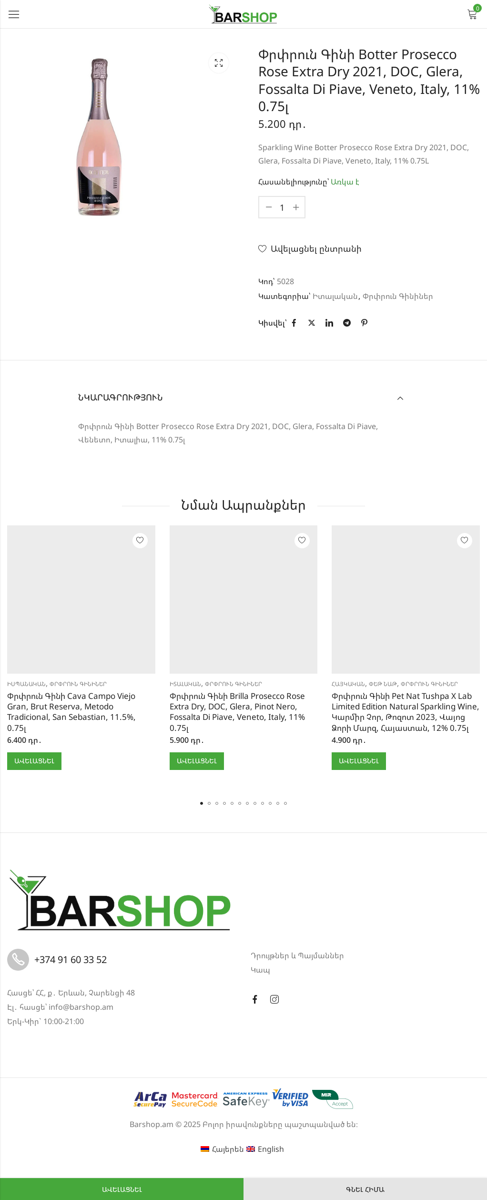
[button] (201, 803)
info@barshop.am (81, 1007)
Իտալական (335, 296)
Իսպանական (26, 684)
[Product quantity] (282, 207)
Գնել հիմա (365, 1189)
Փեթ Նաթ (383, 684)
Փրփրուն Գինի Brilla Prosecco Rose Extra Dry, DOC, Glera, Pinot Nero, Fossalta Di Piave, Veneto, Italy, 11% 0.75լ (237, 711)
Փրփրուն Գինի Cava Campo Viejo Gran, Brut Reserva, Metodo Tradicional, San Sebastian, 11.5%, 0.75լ (71, 711)
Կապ (260, 969)
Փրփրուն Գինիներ (398, 296)
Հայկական (348, 684)
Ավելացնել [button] (34, 760)
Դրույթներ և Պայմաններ (297, 955)
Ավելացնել (122, 1189)
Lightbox (219, 63)
